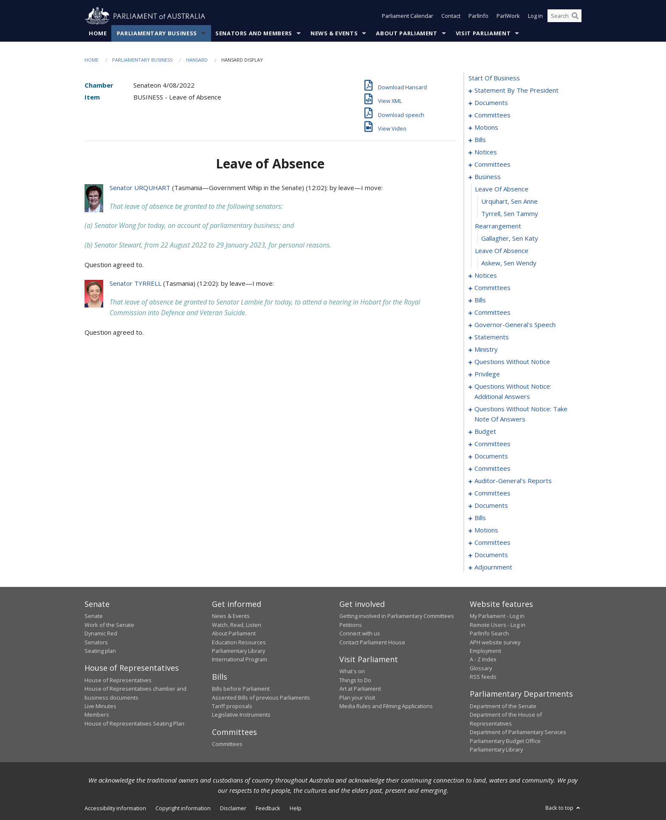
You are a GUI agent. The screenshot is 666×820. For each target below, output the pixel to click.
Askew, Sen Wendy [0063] (508, 263)
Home (98, 33)
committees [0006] (492, 115)
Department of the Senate (503, 706)
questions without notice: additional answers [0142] (512, 391)
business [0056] (487, 177)
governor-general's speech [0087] (515, 325)
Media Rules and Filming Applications (386, 706)
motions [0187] (486, 530)
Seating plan (100, 651)
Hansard (197, 60)
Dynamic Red (101, 634)
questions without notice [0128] (512, 362)
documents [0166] (491, 456)
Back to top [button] (563, 808)
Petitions (350, 625)
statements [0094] (491, 337)
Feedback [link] (268, 808)
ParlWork (508, 16)
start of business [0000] (494, 78)
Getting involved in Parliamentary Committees (396, 616)
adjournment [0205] (493, 567)
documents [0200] (491, 555)
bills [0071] (480, 300)
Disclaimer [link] (233, 808)
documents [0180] (491, 505)
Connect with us (359, 634)
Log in (535, 16)
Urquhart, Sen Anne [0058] (509, 201)
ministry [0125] (486, 349)
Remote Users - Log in (497, 625)
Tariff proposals (232, 706)
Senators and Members (253, 33)
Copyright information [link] (183, 808)
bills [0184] (480, 518)
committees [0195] (492, 542)
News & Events (334, 33)
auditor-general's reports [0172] (513, 481)
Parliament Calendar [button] (407, 16)
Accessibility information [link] (115, 808)
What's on (352, 671)
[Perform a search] (575, 16)
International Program (239, 659)
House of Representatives (118, 680)
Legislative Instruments (241, 715)
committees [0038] (492, 164)
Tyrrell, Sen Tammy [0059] (509, 214)
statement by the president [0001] (516, 90)
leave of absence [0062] (501, 251)
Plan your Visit (357, 697)
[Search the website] (564, 16)
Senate (94, 616)
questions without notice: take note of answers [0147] (520, 414)
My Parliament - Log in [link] (497, 616)
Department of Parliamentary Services (518, 732)
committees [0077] (492, 312)
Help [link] (296, 808)
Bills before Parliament (241, 689)
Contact (450, 16)
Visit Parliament (483, 33)
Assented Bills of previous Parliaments (261, 697)
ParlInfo (478, 16)
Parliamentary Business (157, 33)
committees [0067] (492, 288)
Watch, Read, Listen (236, 625)
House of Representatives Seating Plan (134, 723)
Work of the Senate (109, 625)
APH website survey (495, 642)
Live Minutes (100, 706)
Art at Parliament (360, 689)
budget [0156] (485, 431)
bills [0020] (480, 140)
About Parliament (406, 33)
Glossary (481, 668)
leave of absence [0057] (501, 189)
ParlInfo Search (489, 634)
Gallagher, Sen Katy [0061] (509, 238)
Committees (227, 744)
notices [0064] (485, 275)
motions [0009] (486, 127)
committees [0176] (492, 493)
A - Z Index (483, 659)
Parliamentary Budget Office (505, 741)
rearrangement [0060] (498, 226)
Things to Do (355, 680)
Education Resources (239, 642)
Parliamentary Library (238, 651)
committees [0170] (492, 468)
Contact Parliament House (372, 642)
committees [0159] (492, 444)
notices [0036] (485, 152)
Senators (96, 642)
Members (97, 715)
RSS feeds (483, 677)
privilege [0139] (487, 374)
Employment (485, 651)
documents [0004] (491, 103)
